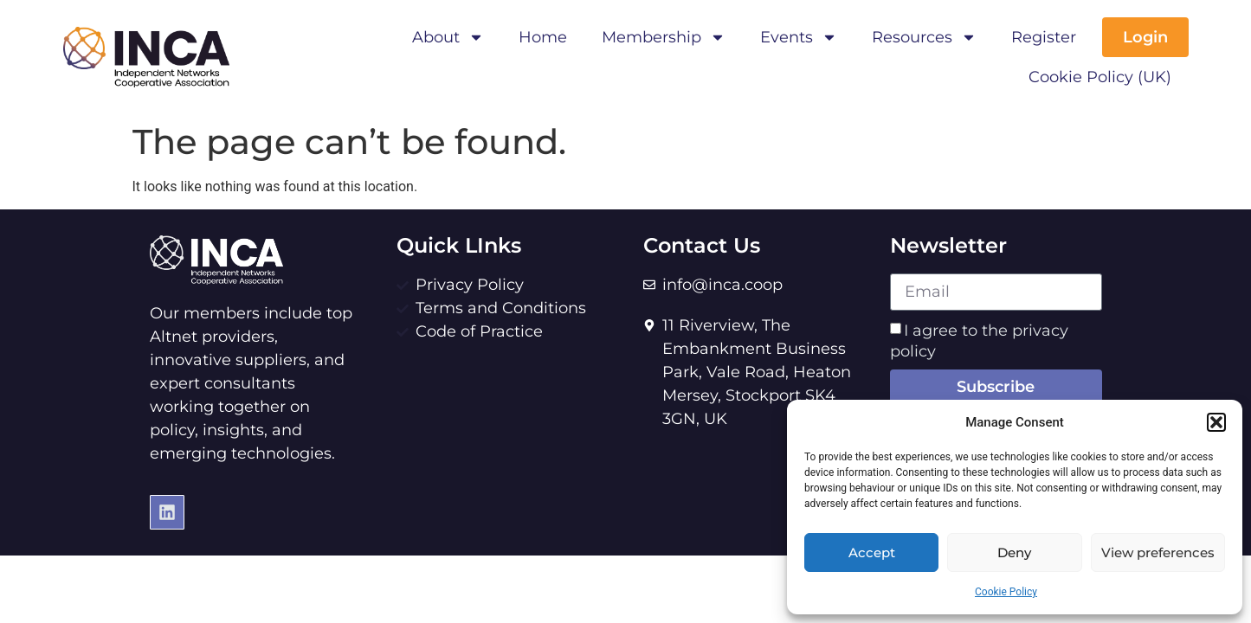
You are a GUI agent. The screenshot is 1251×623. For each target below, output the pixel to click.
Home (543, 37)
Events (798, 37)
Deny (1014, 552)
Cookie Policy (1006, 592)
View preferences (1158, 552)
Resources (924, 37)
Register (1043, 37)
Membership (663, 37)
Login (1145, 37)
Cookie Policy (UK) (1100, 77)
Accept (871, 552)
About (448, 37)
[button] (1216, 422)
